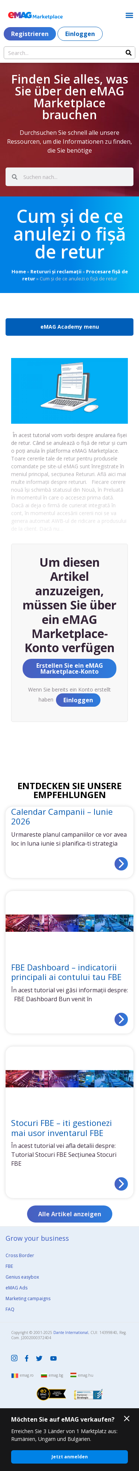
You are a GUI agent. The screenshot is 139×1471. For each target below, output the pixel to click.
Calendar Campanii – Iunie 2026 (62, 816)
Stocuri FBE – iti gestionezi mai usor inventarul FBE (61, 1127)
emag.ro (26, 1375)
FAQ (10, 1309)
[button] (129, 15)
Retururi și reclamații (56, 271)
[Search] (128, 53)
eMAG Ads (16, 1288)
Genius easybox (22, 1277)
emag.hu (85, 1375)
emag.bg (56, 1375)
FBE (9, 1266)
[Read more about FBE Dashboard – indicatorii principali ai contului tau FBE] (121, 1019)
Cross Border (20, 1255)
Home (18, 271)
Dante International (70, 1332)
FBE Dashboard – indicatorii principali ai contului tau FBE (66, 971)
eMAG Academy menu (69, 326)
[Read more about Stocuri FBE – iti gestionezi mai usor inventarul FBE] (121, 1184)
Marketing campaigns (28, 1298)
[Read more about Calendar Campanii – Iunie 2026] (121, 863)
